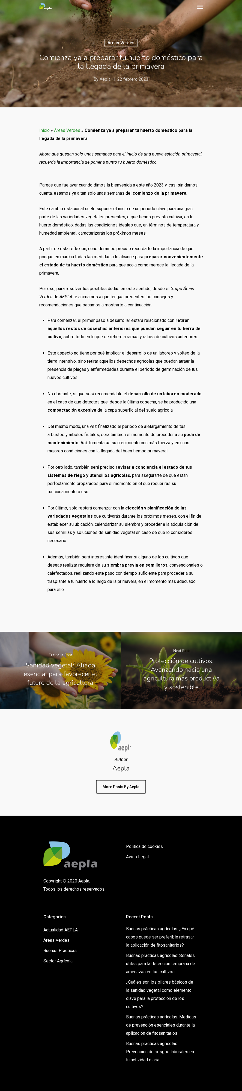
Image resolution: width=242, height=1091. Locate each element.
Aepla (105, 79)
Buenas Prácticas (60, 950)
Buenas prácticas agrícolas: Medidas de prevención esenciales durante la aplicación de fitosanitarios (161, 1025)
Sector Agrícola (58, 960)
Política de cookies (144, 846)
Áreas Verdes (121, 42)
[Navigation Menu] (200, 6)
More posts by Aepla (121, 787)
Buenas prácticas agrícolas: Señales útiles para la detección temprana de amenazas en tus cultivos (160, 963)
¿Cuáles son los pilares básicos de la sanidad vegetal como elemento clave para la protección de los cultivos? (159, 994)
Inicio (44, 130)
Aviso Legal (137, 856)
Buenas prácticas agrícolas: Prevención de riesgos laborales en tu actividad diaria (160, 1051)
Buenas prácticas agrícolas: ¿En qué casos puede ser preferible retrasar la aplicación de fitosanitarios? (160, 937)
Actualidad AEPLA (60, 930)
